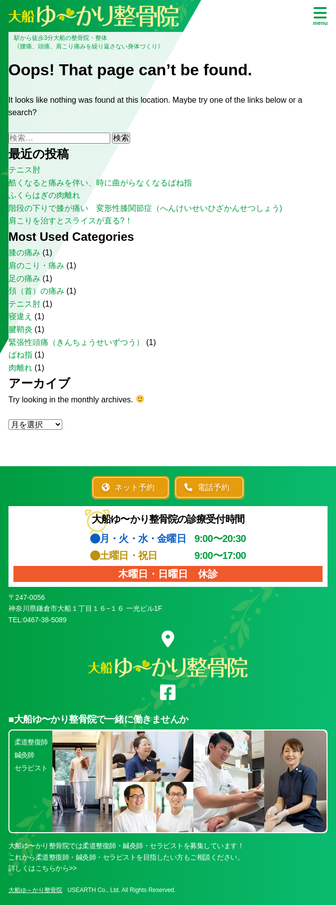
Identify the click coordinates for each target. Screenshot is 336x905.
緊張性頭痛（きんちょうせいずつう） (76, 342)
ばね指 (20, 355)
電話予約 (206, 487)
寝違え (20, 316)
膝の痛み (24, 252)
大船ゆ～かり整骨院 (35, 890)
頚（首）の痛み (36, 291)
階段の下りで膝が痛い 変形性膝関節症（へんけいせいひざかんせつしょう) (145, 208)
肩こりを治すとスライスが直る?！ (70, 220)
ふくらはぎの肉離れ (44, 195)
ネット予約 (128, 487)
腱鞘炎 (20, 329)
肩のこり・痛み (36, 265)
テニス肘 (24, 170)
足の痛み (24, 278)
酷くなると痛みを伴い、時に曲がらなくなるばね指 (100, 183)
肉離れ (20, 367)
